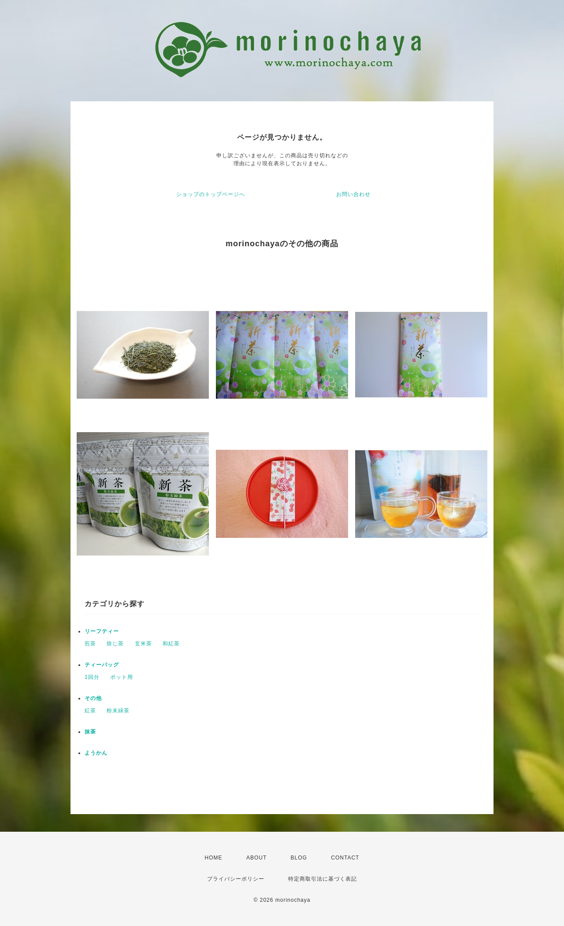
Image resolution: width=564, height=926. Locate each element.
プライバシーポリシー (235, 879)
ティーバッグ (102, 665)
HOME (214, 858)
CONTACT (345, 858)
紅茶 (90, 710)
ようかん (96, 753)
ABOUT (256, 858)
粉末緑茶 (118, 710)
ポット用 (121, 677)
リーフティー (105, 631)
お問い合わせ (353, 194)
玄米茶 (143, 644)
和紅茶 (171, 644)
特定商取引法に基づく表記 (322, 879)
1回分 (92, 677)
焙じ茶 (115, 644)
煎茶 (90, 644)
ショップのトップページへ (210, 194)
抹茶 (90, 732)
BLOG (299, 858)
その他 (93, 698)
